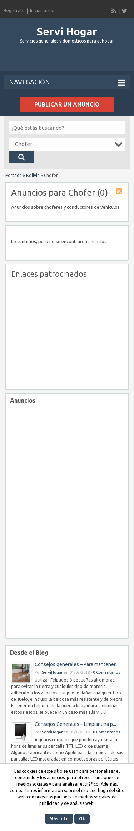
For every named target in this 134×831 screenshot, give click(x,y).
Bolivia (33, 175)
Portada (13, 175)
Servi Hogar (67, 31)
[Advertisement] (69, 60)
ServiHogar (52, 672)
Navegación (67, 82)
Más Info (59, 818)
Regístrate (14, 10)
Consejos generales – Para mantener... (77, 664)
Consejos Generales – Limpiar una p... (75, 724)
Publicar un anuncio (67, 104)
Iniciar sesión (43, 10)
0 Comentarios (106, 672)
